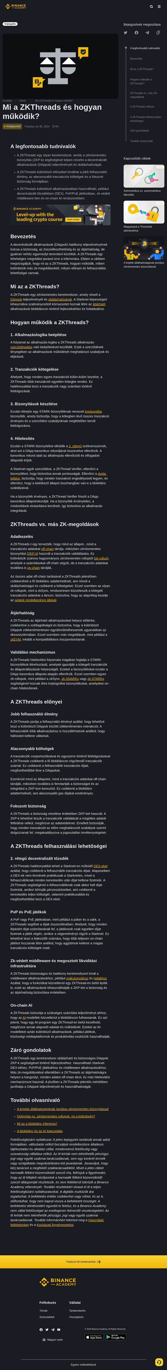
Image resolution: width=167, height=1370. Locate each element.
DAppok (16, 299)
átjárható (99, 304)
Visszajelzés (76, 1317)
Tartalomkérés (77, 1310)
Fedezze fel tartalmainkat (83, 1261)
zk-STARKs (95, 679)
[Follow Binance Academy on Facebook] (41, 1329)
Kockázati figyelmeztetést (55, 1225)
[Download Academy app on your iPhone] (94, 1337)
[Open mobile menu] (159, 6)
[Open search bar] (150, 6)
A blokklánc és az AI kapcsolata (39, 1131)
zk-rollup (101, 558)
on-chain (33, 568)
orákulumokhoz (77, 978)
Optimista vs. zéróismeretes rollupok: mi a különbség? (56, 1116)
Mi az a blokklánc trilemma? (37, 1123)
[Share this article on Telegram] (147, 33)
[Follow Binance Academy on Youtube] (58, 1330)
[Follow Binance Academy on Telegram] (52, 1329)
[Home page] (15, 6)
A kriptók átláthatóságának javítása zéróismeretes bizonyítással (62, 1109)
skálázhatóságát (60, 299)
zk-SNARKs (70, 679)
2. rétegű (75, 446)
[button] (159, 6)
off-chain (47, 549)
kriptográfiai (93, 411)
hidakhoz (100, 978)
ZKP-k (32, 553)
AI (24, 1017)
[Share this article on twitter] (126, 33)
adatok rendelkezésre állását (35, 600)
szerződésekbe (21, 347)
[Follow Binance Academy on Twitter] (47, 1329)
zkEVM (15, 639)
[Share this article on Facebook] (136, 33)
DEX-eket (101, 866)
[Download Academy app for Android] (115, 1337)
